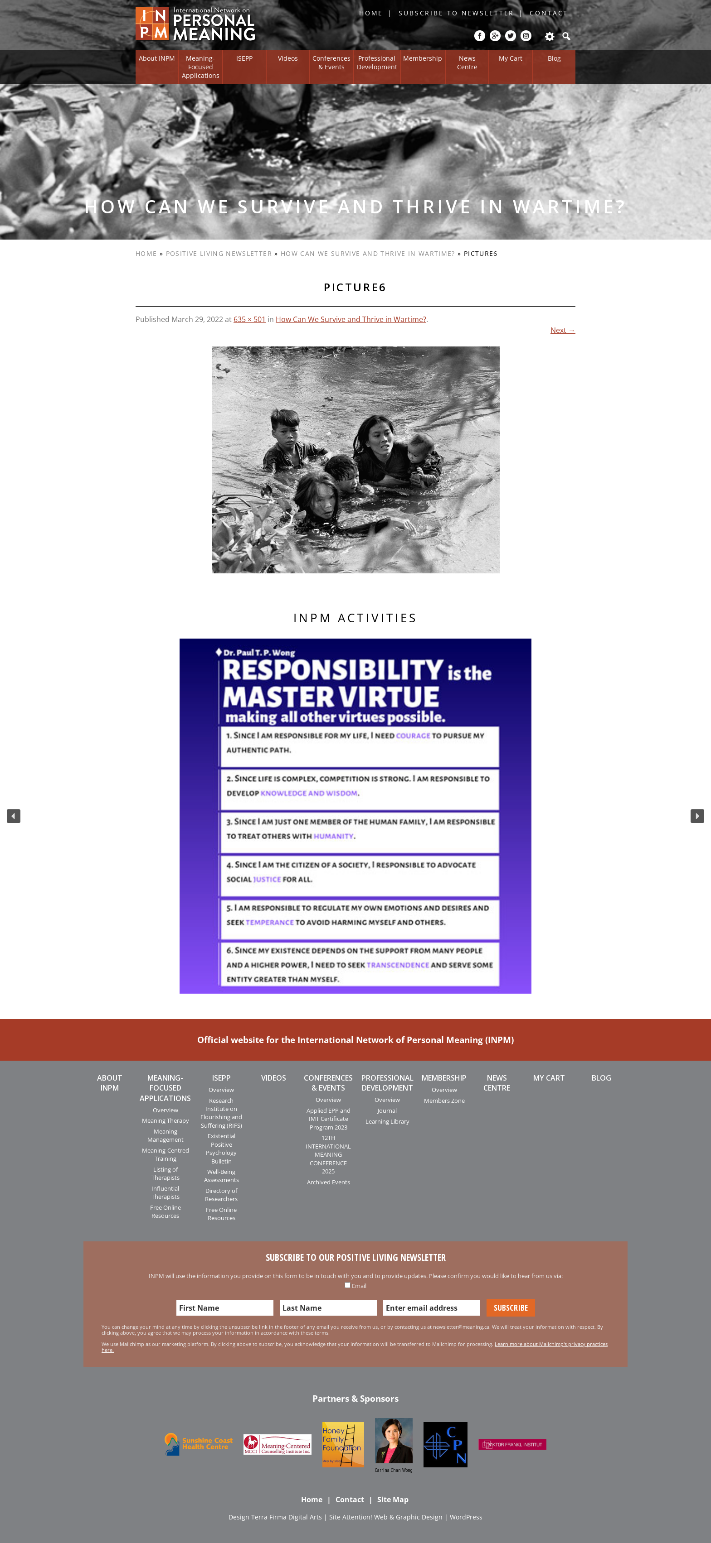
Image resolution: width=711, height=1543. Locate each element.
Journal (387, 1110)
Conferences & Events (331, 62)
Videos (288, 58)
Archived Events (328, 1182)
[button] (13, 816)
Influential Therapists (165, 1192)
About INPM (157, 58)
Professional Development (377, 62)
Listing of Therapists (165, 1173)
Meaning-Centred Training (165, 1154)
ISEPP (244, 58)
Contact (549, 13)
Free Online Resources (165, 1211)
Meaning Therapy (165, 1120)
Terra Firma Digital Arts (286, 1517)
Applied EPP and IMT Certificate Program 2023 (329, 1118)
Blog (554, 58)
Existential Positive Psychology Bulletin (221, 1148)
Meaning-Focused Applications (200, 66)
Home (371, 13)
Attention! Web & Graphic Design (392, 1517)
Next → (562, 330)
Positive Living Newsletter (219, 253)
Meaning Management (165, 1135)
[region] (355, 816)
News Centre (467, 62)
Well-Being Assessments (221, 1176)
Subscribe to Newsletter (456, 13)
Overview (165, 1110)
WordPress (466, 1517)
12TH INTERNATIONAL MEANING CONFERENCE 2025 (328, 1154)
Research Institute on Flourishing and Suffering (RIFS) (221, 1113)
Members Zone (444, 1100)
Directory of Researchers (221, 1195)
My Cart (510, 58)
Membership (422, 58)
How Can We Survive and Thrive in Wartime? (368, 253)
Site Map (393, 1500)
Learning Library (387, 1121)
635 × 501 (250, 319)
